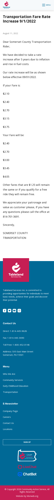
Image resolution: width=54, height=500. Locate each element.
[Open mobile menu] (46, 5)
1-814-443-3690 (15, 337)
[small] (4, 310)
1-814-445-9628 (18, 331)
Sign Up (27, 442)
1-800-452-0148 (21, 344)
